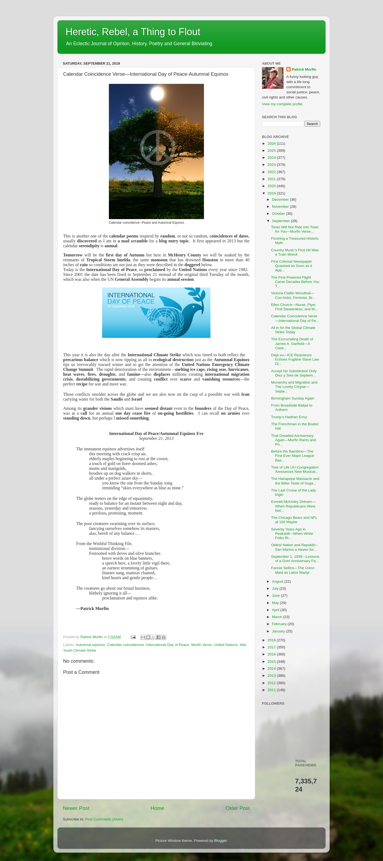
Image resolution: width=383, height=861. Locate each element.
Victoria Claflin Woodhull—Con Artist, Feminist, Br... (293, 295)
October (279, 214)
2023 (272, 165)
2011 (272, 690)
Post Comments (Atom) (104, 819)
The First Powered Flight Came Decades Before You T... (295, 281)
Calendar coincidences (125, 645)
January (279, 631)
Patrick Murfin (304, 69)
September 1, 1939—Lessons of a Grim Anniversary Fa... (295, 559)
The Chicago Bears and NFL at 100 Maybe (294, 520)
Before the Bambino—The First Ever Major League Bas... (292, 455)
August (278, 581)
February (280, 624)
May (276, 603)
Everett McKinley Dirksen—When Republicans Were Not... (293, 506)
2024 (272, 158)
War (243, 645)
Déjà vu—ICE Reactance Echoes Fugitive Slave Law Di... (295, 359)
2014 (272, 669)
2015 (272, 661)
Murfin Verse (201, 645)
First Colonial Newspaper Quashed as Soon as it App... (291, 265)
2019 (272, 193)
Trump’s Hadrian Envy (289, 417)
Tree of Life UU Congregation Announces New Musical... (295, 469)
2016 (272, 654)
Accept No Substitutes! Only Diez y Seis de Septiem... (294, 373)
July (276, 588)
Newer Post (76, 808)
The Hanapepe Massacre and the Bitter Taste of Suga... (295, 481)
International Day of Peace (167, 645)
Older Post (238, 808)
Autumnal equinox (90, 645)
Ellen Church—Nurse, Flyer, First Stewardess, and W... (294, 307)
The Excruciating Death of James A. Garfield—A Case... (292, 343)
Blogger (220, 841)
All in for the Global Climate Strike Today (293, 330)
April (276, 610)
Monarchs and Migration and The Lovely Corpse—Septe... (294, 386)
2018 (272, 640)
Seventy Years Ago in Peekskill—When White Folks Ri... (292, 533)
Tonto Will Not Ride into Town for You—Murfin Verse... (295, 229)
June (276, 595)
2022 (272, 172)
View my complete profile (282, 104)
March (277, 617)
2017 (272, 647)
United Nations (226, 645)
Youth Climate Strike (79, 650)
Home (157, 808)
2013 (272, 676)
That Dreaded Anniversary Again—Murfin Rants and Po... (293, 440)
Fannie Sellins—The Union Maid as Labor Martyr (293, 570)
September (281, 221)
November (281, 206)
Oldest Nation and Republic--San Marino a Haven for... (294, 547)
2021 (272, 179)
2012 (272, 683)
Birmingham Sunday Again (292, 398)
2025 (272, 151)
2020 (272, 186)
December (281, 199)
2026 (272, 143)
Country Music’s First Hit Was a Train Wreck (295, 252)
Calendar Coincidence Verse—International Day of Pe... (295, 318)
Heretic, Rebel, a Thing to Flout (133, 31)
